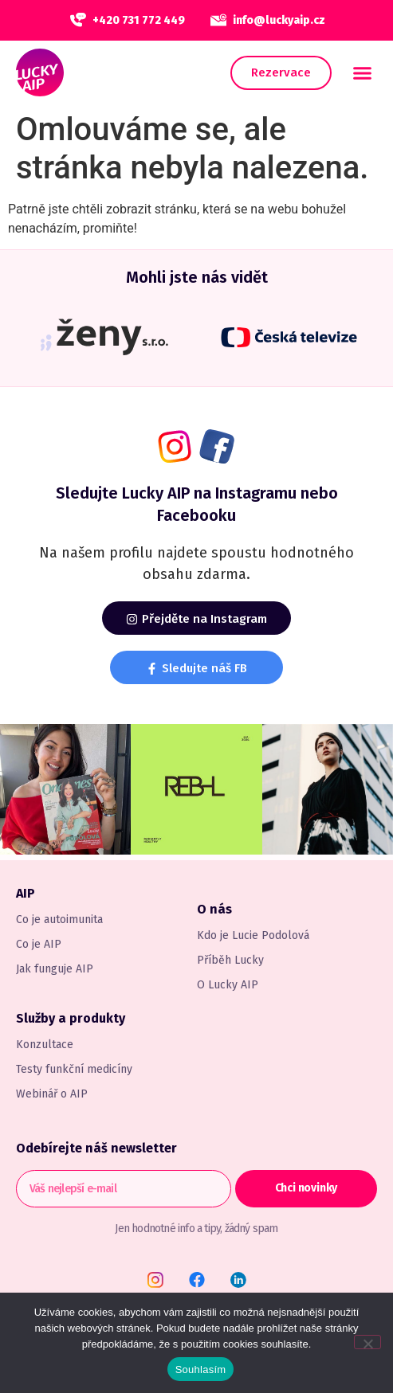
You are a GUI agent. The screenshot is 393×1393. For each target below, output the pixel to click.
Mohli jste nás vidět (197, 277)
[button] (363, 72)
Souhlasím (200, 1369)
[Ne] (367, 1342)
